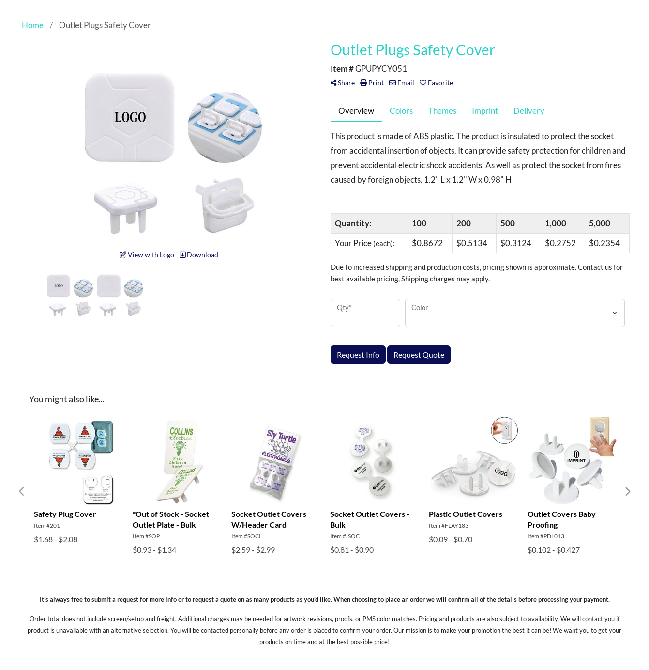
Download (199, 254)
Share (343, 82)
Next (627, 492)
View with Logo (147, 254)
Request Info (358, 354)
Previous (22, 492)
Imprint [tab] (485, 111)
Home (33, 25)
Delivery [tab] (528, 111)
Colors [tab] (401, 111)
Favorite (436, 82)
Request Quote (418, 354)
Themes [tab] (442, 111)
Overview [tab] (356, 111)
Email (401, 82)
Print (372, 82)
